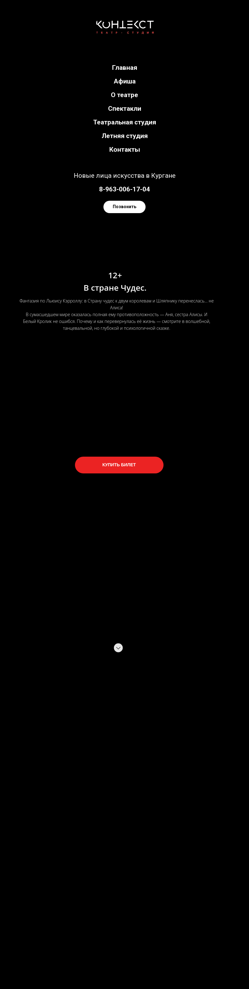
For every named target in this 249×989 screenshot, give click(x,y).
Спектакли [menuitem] (124, 108)
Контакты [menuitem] (124, 149)
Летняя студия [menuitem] (125, 136)
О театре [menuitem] (124, 95)
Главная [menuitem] (124, 67)
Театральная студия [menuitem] (124, 122)
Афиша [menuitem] (125, 81)
